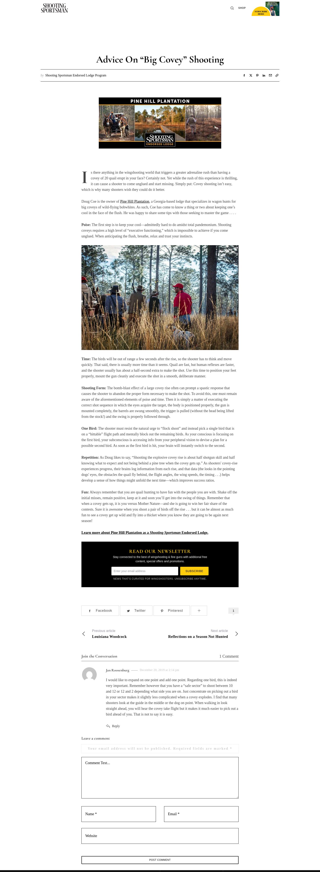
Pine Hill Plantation (134, 201)
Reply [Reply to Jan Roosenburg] (116, 726)
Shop (242, 8)
